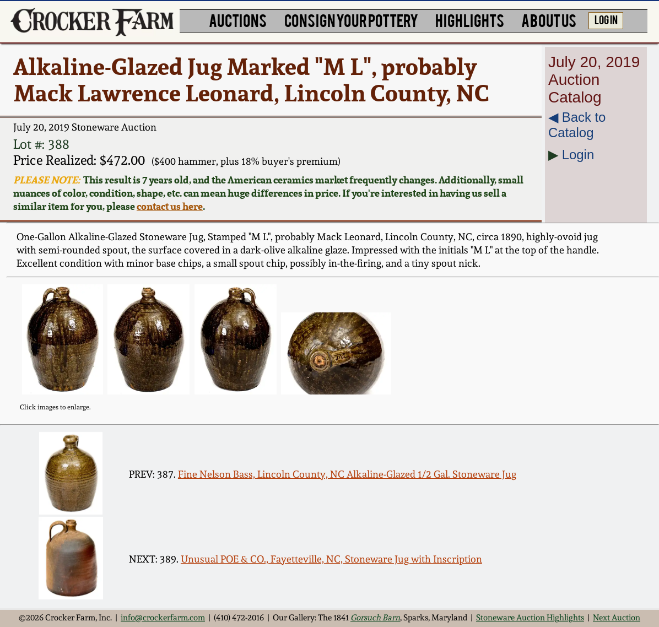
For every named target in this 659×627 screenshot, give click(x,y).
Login (578, 154)
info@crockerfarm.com (163, 618)
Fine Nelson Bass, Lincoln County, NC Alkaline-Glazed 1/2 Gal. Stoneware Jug (347, 474)
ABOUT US (548, 19)
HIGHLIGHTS (469, 19)
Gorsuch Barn (375, 618)
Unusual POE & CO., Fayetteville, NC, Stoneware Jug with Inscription (331, 559)
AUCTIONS (238, 19)
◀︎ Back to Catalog (577, 125)
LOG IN (606, 19)
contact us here (170, 206)
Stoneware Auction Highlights (530, 618)
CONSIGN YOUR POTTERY (351, 19)
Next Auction (616, 618)
